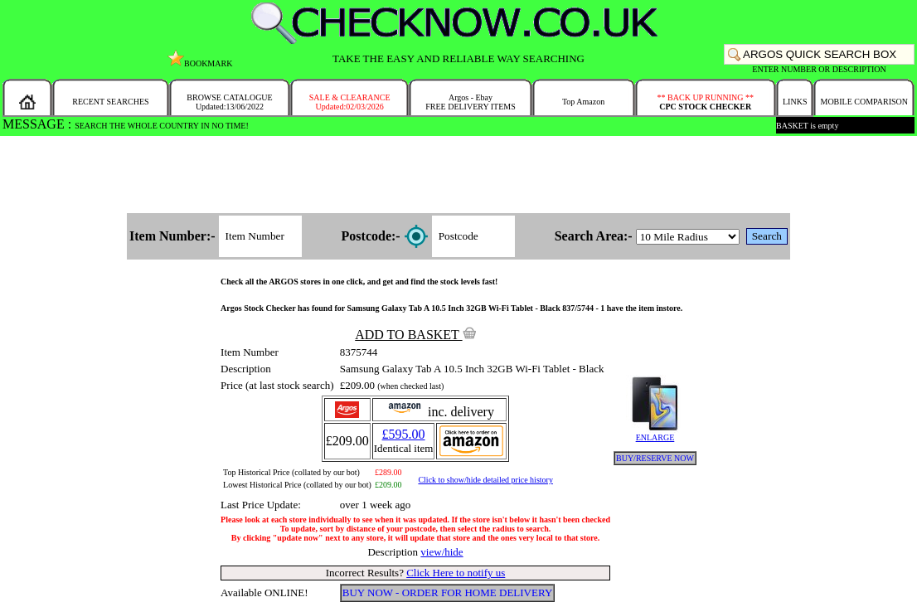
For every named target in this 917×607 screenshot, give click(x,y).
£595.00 (403, 434)
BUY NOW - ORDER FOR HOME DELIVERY (447, 592)
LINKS (795, 101)
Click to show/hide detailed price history (485, 479)
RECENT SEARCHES (110, 101)
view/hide (441, 552)
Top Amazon (583, 101)
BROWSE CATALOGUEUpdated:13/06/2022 (229, 102)
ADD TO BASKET (415, 335)
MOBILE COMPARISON (863, 101)
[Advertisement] (458, 175)
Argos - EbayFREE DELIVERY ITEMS (470, 102)
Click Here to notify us (455, 572)
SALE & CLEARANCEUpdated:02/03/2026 (350, 102)
